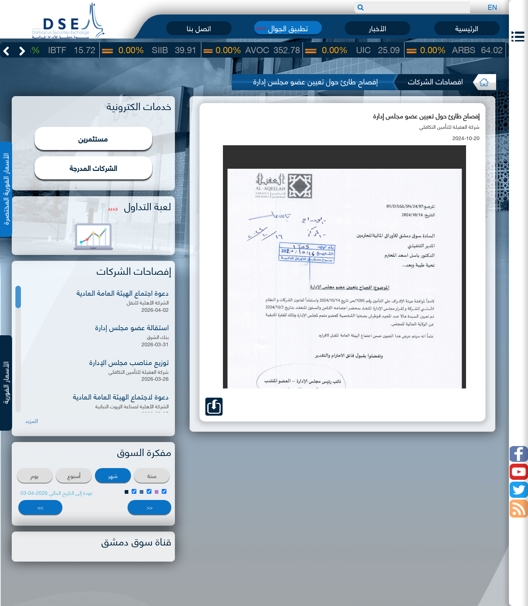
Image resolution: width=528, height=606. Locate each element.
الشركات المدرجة (93, 167)
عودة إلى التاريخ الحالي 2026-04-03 (57, 492)
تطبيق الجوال (288, 27)
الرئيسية (466, 27)
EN (492, 6)
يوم (34, 475)
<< (150, 507)
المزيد (31, 420)
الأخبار (377, 27)
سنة (151, 475)
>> (40, 507)
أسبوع (73, 475)
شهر (112, 475)
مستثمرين (93, 138)
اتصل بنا (199, 27)
